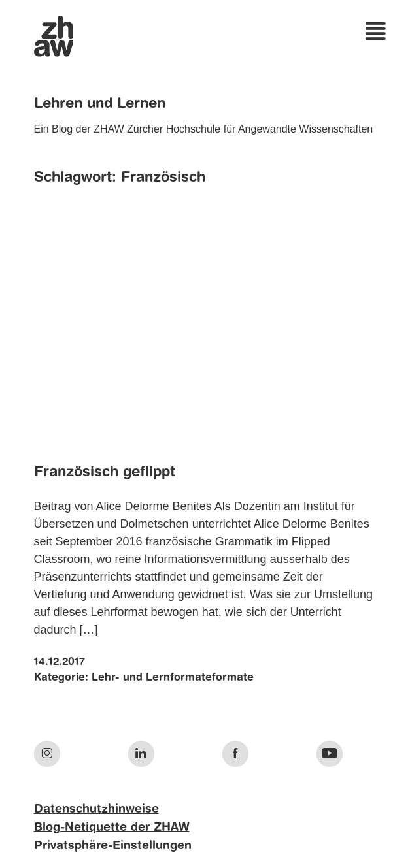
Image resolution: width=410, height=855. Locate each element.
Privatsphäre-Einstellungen (113, 846)
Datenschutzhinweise (96, 809)
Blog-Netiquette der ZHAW (112, 827)
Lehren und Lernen (99, 104)
